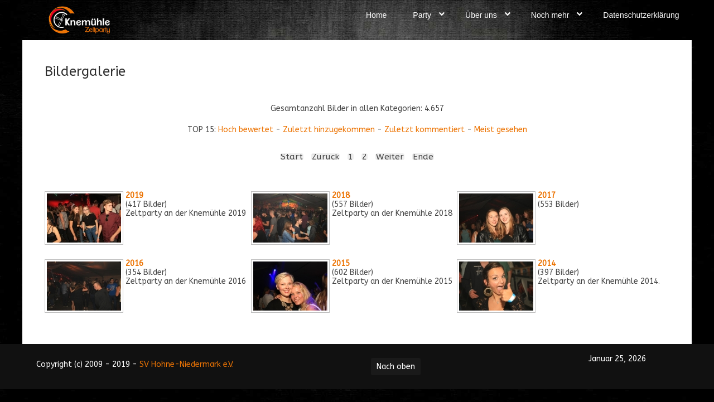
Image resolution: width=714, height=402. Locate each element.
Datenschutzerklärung (641, 15)
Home (376, 15)
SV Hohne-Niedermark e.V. (186, 364)
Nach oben (396, 366)
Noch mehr (550, 15)
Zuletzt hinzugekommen (329, 129)
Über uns (481, 15)
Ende (423, 156)
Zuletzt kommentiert (424, 129)
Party (422, 15)
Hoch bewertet (245, 129)
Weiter (390, 156)
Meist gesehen (500, 129)
